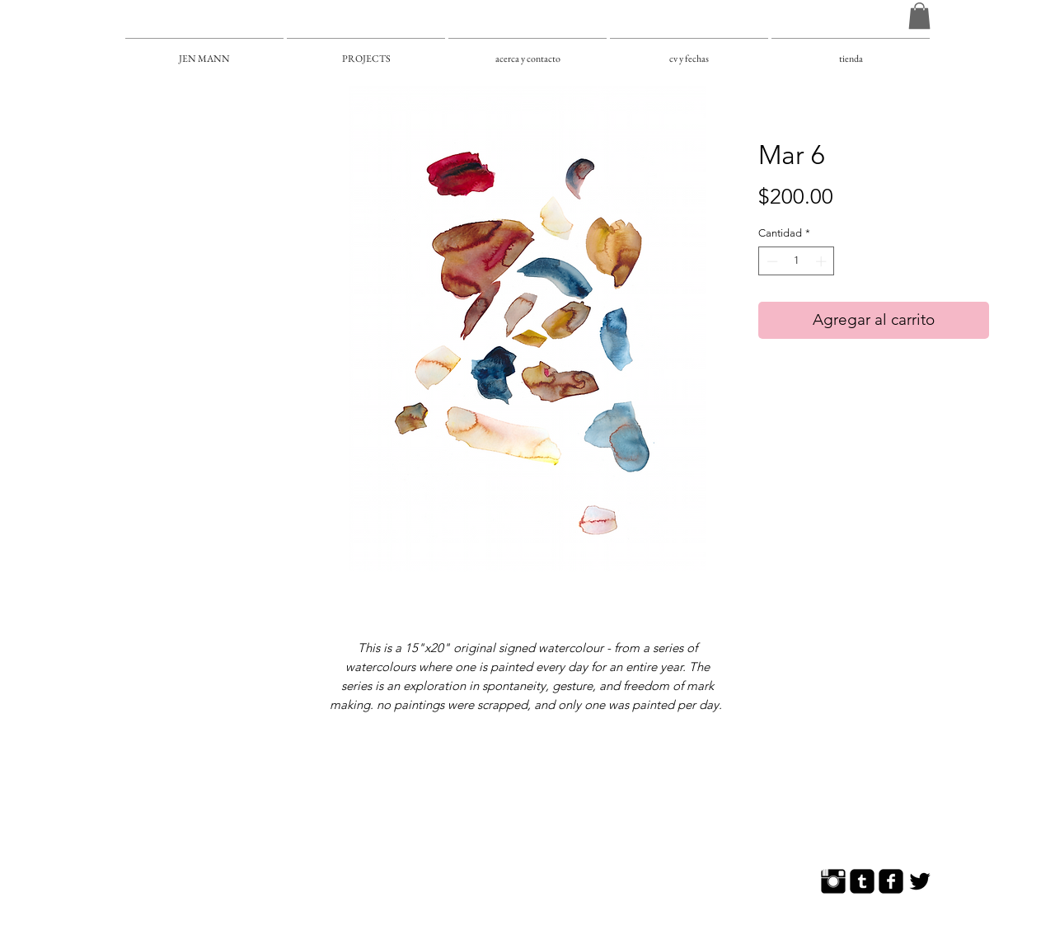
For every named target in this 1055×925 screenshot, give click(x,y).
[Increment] (822, 261)
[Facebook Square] (891, 881)
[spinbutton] (797, 261)
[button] (919, 15)
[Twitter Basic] (919, 881)
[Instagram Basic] (833, 881)
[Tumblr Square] (862, 881)
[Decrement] (771, 261)
